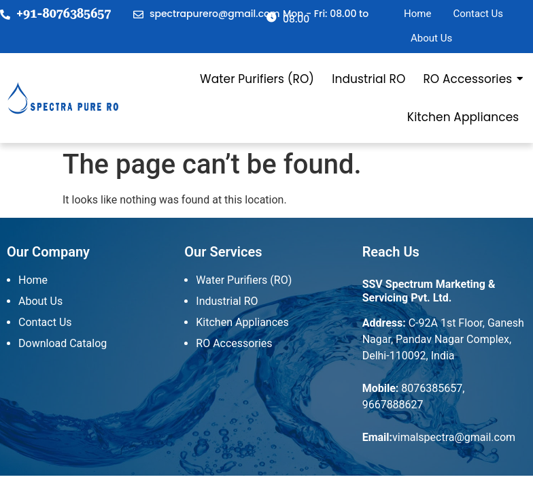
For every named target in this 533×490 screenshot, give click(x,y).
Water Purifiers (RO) (257, 79)
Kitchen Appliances (463, 117)
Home (417, 13)
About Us (431, 38)
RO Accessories (468, 79)
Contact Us (478, 13)
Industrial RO (368, 79)
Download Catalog (62, 343)
